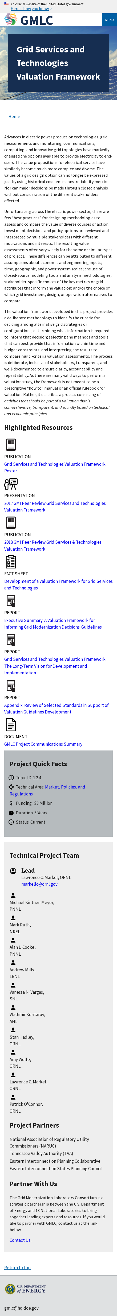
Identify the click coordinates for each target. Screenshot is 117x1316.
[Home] (12, 20)
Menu (109, 19)
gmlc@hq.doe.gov (21, 1308)
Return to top (17, 1267)
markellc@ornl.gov (39, 884)
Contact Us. (20, 1240)
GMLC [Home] (36, 20)
